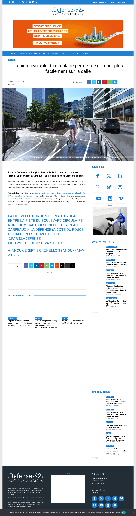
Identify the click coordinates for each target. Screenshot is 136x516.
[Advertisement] (49, 279)
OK (123, 512)
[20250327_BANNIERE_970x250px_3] (68, 34)
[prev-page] (93, 311)
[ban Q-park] (110, 221)
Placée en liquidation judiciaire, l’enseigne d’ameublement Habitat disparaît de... (116, 289)
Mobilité (11, 60)
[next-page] (96, 311)
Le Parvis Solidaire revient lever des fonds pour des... (116, 451)
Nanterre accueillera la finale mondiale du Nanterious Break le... (115, 438)
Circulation (12, 318)
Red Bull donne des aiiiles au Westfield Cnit (116, 426)
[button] (125, 53)
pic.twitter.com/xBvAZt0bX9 (35, 243)
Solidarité (110, 446)
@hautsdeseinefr (40, 225)
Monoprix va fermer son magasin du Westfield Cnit (117, 263)
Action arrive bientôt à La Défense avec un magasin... (116, 252)
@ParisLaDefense (24, 238)
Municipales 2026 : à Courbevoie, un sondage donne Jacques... (116, 275)
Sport (108, 433)
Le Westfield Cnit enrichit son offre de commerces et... (116, 303)
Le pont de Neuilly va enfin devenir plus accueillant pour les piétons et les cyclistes (20, 323)
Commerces (110, 259)
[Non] (133, 512)
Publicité (109, 422)
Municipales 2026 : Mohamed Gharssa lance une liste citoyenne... (116, 402)
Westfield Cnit (111, 247)
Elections (109, 270)
